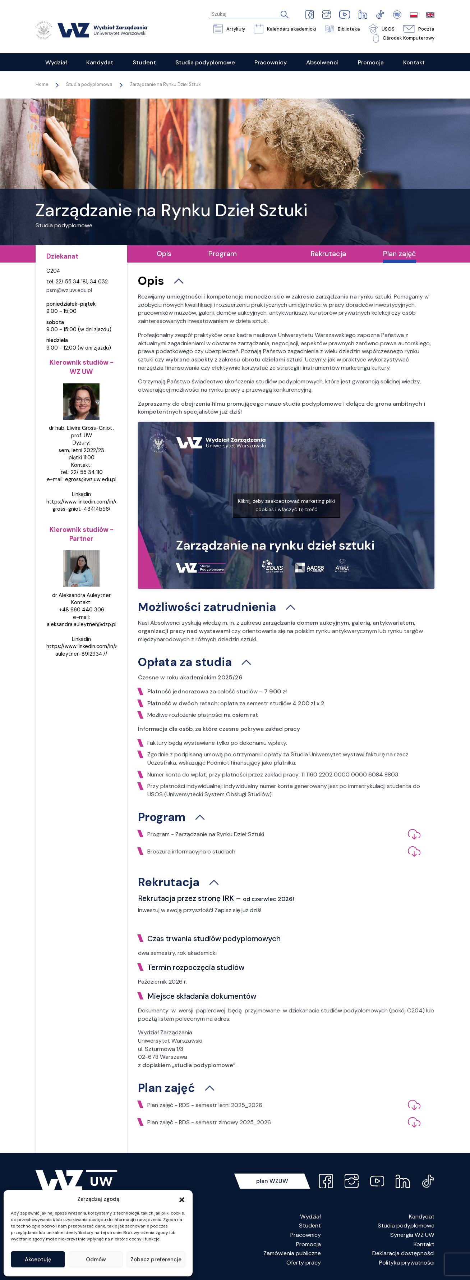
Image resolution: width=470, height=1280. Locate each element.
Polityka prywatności (406, 1262)
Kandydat (421, 1216)
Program (222, 253)
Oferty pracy (303, 1262)
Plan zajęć (399, 253)
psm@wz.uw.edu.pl (69, 290)
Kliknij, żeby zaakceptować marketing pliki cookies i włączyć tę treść (286, 505)
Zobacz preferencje (155, 1259)
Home (42, 84)
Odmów (96, 1259)
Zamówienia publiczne (292, 1253)
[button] (181, 1199)
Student (310, 1225)
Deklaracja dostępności (403, 1253)
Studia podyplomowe (406, 1225)
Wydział (310, 1216)
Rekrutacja (328, 253)
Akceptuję (38, 1259)
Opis (164, 253)
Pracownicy (305, 1235)
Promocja (308, 1244)
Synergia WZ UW (412, 1235)
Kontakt (424, 1244)
